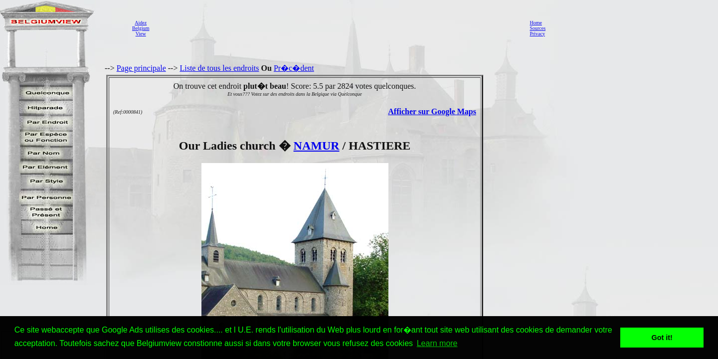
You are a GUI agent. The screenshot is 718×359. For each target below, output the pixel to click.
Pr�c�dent (294, 68)
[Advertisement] (336, 27)
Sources (537, 28)
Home (535, 22)
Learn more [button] (437, 343)
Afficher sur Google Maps (432, 111)
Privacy (537, 33)
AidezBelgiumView (140, 28)
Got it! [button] (662, 338)
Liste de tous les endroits (219, 68)
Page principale (141, 68)
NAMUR (317, 145)
